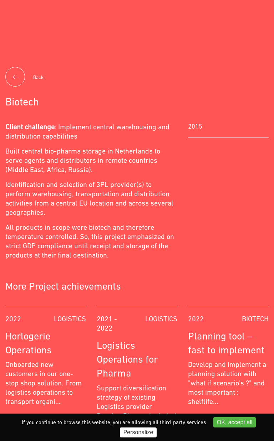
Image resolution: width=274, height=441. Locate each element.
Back (24, 77)
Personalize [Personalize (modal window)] (138, 432)
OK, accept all (235, 422)
